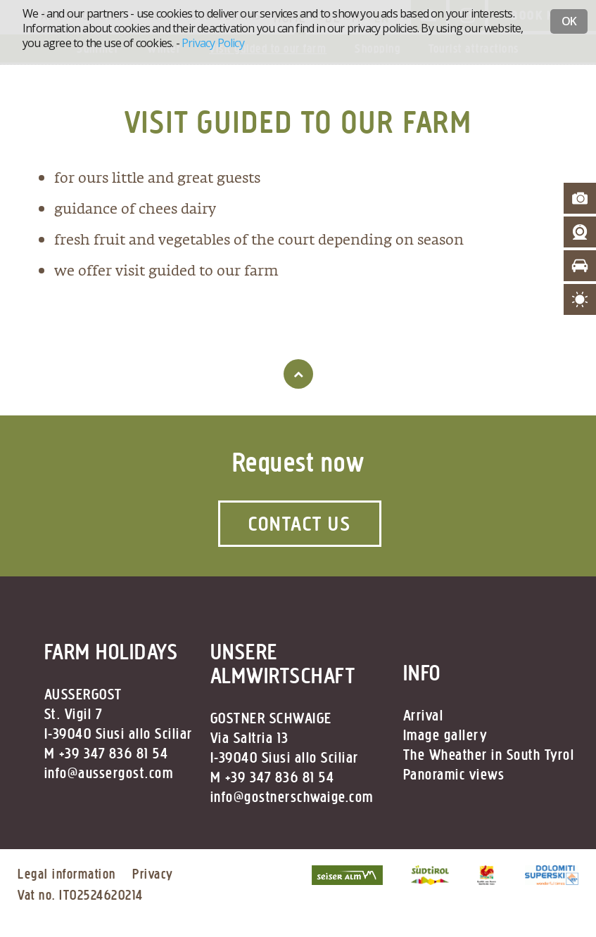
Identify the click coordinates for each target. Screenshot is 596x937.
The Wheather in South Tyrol (489, 755)
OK (569, 21)
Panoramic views (454, 774)
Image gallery (445, 735)
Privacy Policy (213, 43)
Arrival (423, 715)
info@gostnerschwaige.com (292, 797)
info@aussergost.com (109, 773)
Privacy (152, 874)
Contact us (299, 523)
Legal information (67, 874)
